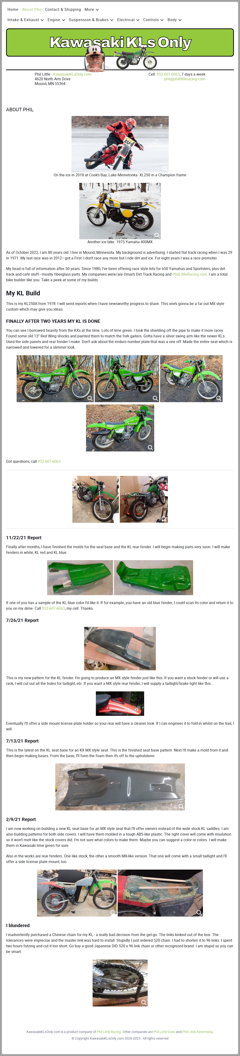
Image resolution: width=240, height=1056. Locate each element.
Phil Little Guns (164, 1031)
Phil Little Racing (109, 1031)
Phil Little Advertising (197, 1031)
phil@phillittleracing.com (184, 79)
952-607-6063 (168, 74)
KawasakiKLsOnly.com (72, 74)
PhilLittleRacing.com (189, 274)
